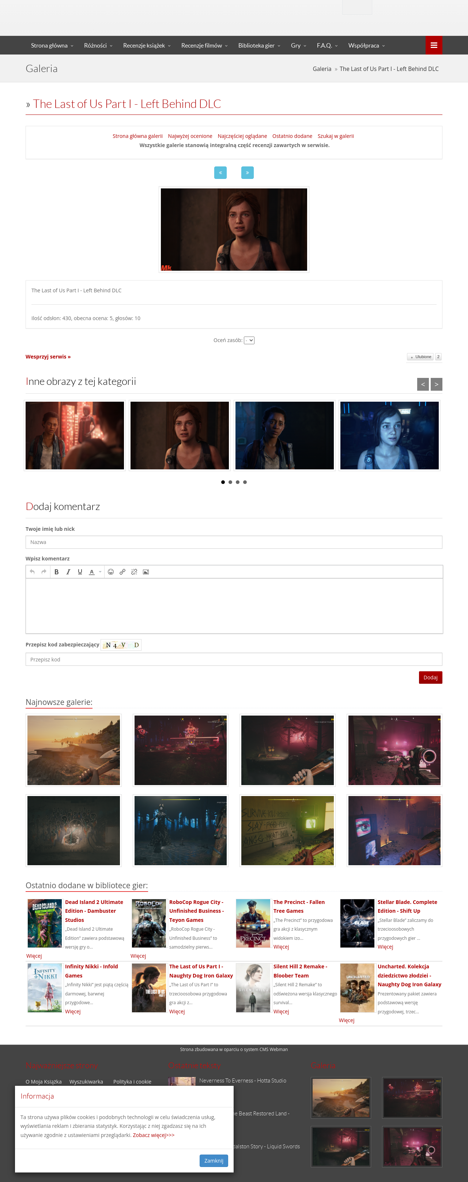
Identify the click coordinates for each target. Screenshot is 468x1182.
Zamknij (213, 1160)
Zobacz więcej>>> (154, 1135)
